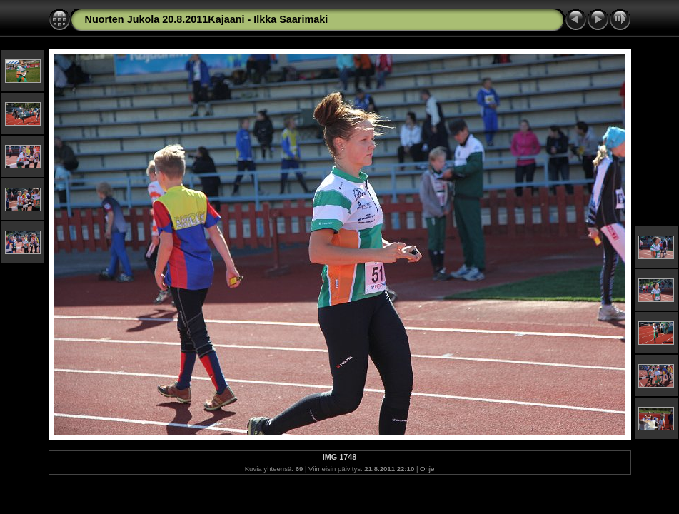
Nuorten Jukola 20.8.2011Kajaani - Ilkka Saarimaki (206, 19)
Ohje (427, 469)
